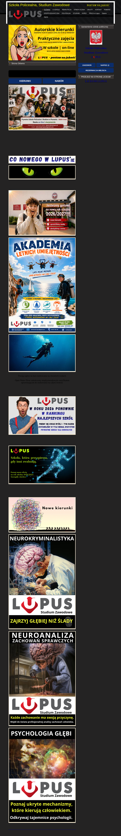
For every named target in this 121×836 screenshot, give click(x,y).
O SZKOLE (56, 10)
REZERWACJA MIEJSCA (96, 70)
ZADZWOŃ (86, 65)
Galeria (104, 13)
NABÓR (59, 81)
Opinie (46, 17)
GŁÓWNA (47, 10)
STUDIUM (76, 13)
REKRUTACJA (66, 10)
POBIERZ (107, 10)
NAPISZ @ (105, 65)
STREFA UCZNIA (79, 10)
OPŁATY (90, 10)
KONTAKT (98, 10)
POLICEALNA (66, 13)
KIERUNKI (25, 81)
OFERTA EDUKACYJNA (51, 13)
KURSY (84, 13)
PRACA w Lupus (94, 13)
